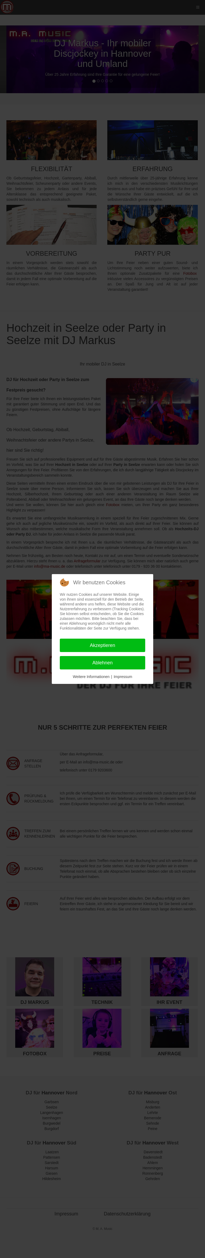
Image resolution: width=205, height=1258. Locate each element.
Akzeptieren (102, 645)
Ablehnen (102, 662)
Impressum (123, 677)
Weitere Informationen (91, 677)
